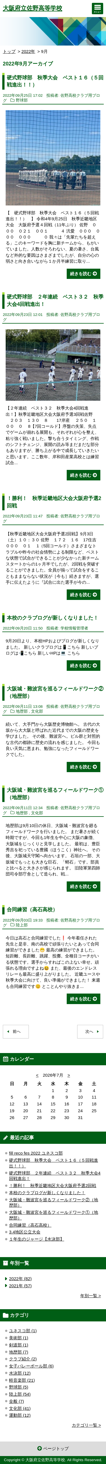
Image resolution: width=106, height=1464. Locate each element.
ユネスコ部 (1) (23, 1330)
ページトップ (56, 1448)
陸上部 (22, 925)
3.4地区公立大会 (24, 1231)
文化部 (37, 712)
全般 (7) (16, 1401)
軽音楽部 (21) (22, 1380)
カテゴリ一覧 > (86, 1425)
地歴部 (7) (18, 1352)
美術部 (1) (18, 1337)
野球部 (22, 100)
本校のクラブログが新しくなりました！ (52, 618)
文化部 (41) (20, 1408)
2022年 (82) (20, 1278)
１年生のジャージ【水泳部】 (36, 1239)
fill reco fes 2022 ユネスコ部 (36, 1153)
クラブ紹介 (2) (23, 1358)
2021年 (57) (20, 1285)
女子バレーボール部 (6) (31, 1366)
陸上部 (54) (20, 1394)
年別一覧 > (90, 1295)
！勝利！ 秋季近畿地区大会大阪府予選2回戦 (52, 1185)
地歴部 (22, 712)
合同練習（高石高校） (32, 909)
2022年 (28, 51)
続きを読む (80, 273)
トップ (9, 51)
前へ (17, 1031)
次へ (89, 1031)
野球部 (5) (18, 1387)
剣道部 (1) (18, 1344)
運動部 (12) (20, 1415)
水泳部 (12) (20, 1373)
